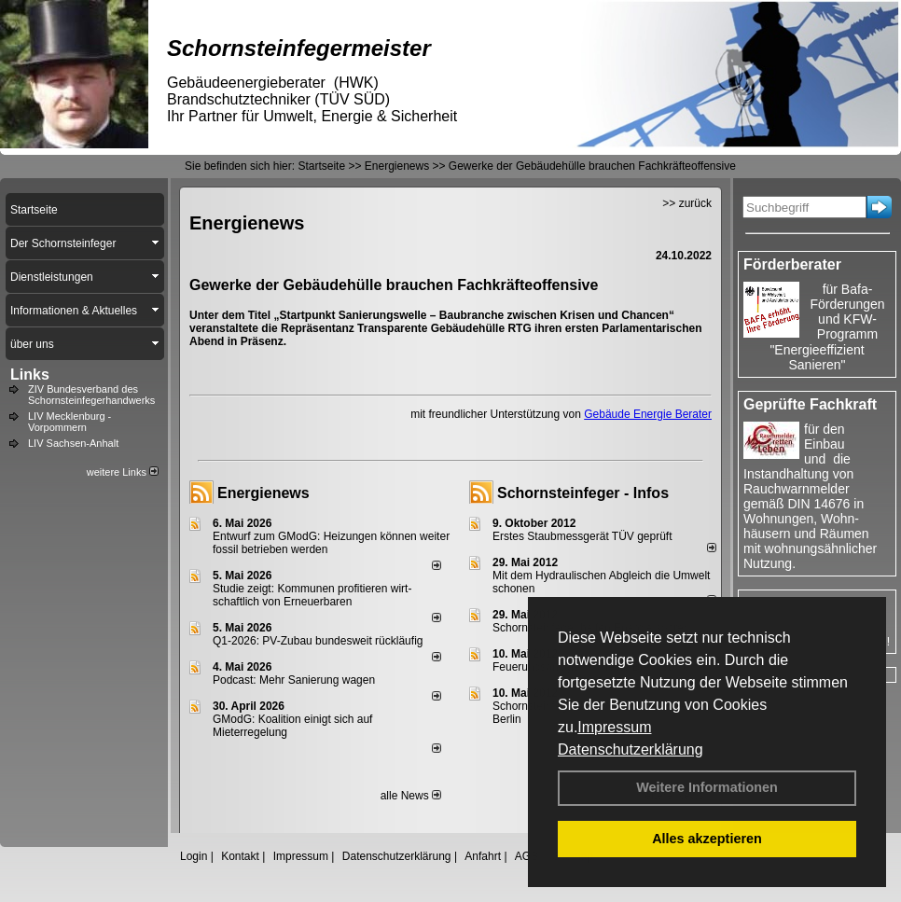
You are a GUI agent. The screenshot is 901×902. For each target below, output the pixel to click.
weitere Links (123, 472)
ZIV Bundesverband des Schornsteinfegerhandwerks (91, 394)
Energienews (263, 493)
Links (29, 374)
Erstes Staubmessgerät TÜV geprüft (582, 536)
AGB (526, 856)
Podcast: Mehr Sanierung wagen (294, 680)
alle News (411, 795)
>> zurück (687, 203)
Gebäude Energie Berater (648, 414)
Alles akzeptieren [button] (707, 838)
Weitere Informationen (707, 787)
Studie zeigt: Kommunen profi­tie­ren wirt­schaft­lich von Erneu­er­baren (312, 595)
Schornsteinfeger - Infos (583, 493)
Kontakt (240, 856)
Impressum (614, 727)
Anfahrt (482, 856)
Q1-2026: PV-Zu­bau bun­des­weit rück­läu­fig (318, 640)
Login (193, 856)
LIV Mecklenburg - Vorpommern (69, 421)
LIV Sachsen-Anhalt (73, 443)
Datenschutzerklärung (630, 749)
